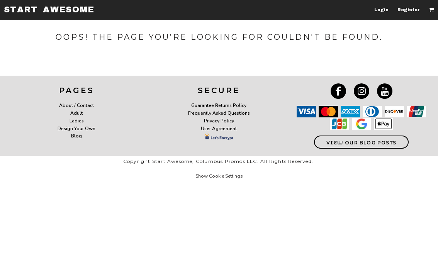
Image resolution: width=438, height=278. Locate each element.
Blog (76, 136)
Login (381, 9)
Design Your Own (76, 128)
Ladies (77, 121)
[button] (431, 9)
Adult (76, 113)
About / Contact (76, 105)
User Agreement (219, 128)
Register (408, 9)
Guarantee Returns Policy (218, 105)
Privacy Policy (219, 121)
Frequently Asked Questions (219, 113)
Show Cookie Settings (219, 176)
